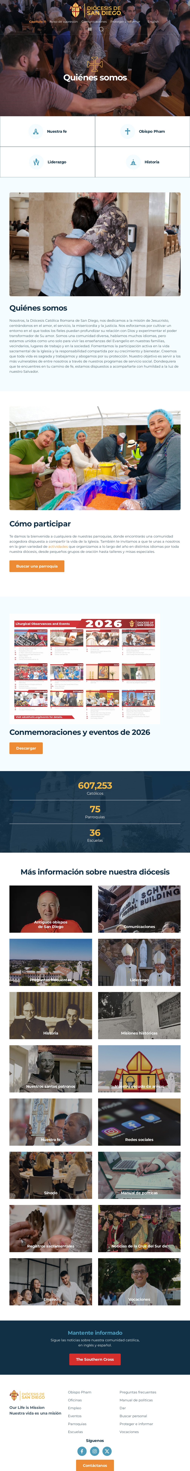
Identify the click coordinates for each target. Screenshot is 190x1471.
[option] (153, 22)
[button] (90, 29)
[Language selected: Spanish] (153, 21)
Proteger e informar (125, 21)
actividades (58, 547)
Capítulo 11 (37, 21)
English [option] (153, 21)
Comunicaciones (94, 21)
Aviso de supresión (64, 21)
